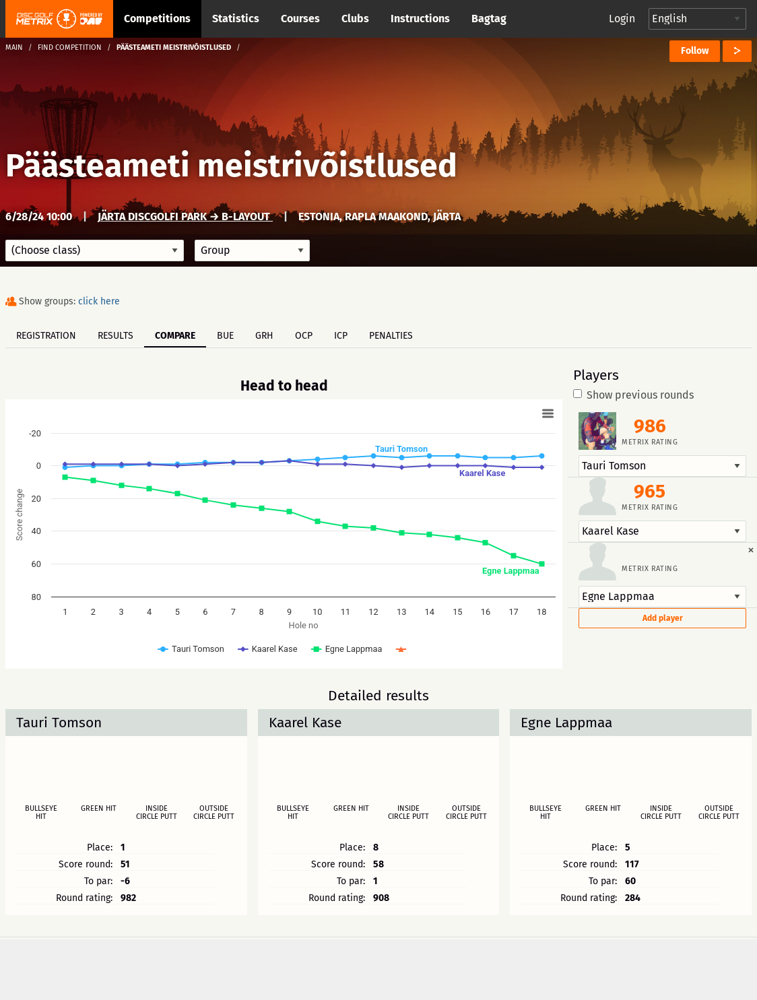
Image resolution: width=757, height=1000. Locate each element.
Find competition (70, 47)
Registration (46, 335)
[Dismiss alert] (751, 549)
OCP (303, 335)
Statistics (235, 18)
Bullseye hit (41, 813)
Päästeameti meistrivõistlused (231, 165)
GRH (264, 335)
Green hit (99, 809)
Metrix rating (650, 442)
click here (99, 301)
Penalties (391, 335)
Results (115, 335)
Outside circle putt (213, 813)
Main (14, 47)
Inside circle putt (156, 813)
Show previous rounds (633, 395)
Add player (663, 618)
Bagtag (488, 18)
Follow (695, 51)
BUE (225, 335)
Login (622, 18)
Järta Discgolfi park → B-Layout (185, 216)
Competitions (157, 18)
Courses (300, 18)
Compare (175, 335)
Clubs (355, 18)
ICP (341, 335)
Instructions (420, 18)
